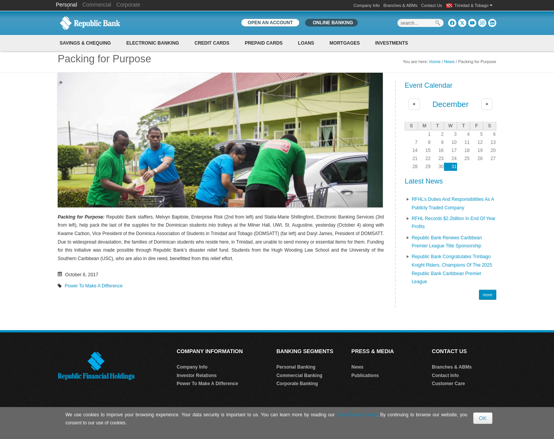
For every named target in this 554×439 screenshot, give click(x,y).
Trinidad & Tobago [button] (473, 5)
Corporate (128, 5)
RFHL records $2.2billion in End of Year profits (454, 223)
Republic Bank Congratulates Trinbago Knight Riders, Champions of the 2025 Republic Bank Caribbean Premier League (452, 269)
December (450, 104)
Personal (67, 5)
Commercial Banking (299, 375)
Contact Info (445, 375)
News (449, 61)
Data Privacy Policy (357, 414)
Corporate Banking (297, 383)
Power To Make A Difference (93, 286)
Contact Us (431, 5)
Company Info (367, 5)
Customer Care (448, 383)
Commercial (96, 5)
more (487, 294)
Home (435, 61)
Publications (365, 375)
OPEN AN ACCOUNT (270, 22)
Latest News (424, 181)
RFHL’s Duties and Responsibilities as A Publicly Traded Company (453, 203)
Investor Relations (197, 375)
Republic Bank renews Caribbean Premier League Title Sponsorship (447, 242)
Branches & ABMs (401, 5)
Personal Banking (295, 367)
